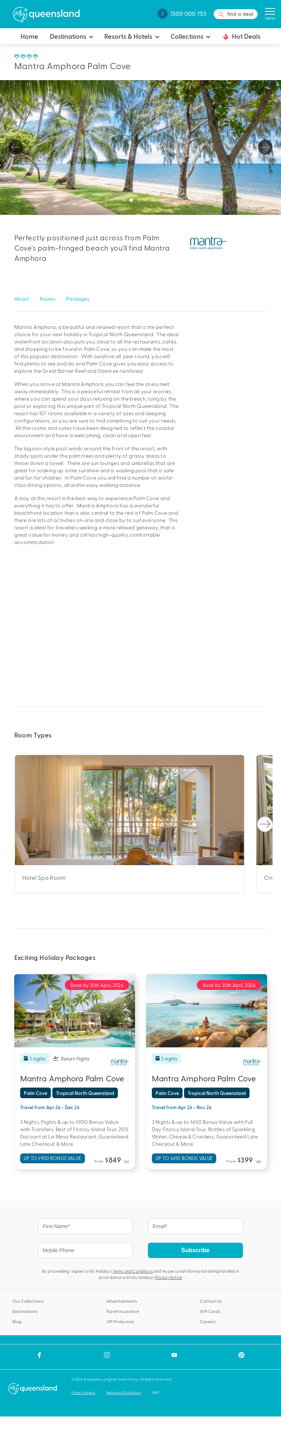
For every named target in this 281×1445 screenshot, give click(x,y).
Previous (16, 147)
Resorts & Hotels (128, 36)
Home (29, 36)
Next (265, 147)
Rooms (47, 299)
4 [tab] (147, 202)
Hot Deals (241, 36)
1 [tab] (126, 202)
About (21, 299)
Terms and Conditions (133, 1271)
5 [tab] (155, 202)
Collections (187, 36)
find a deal (236, 14)
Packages (77, 299)
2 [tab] (133, 202)
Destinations (68, 36)
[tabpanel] (140, 147)
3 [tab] (140, 202)
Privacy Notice (168, 1277)
